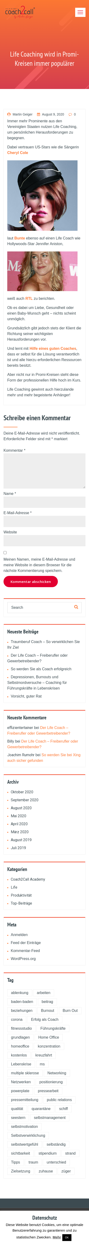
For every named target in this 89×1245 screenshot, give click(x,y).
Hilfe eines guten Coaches (53, 349)
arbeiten (43, 993)
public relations (59, 1100)
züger (66, 1171)
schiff (63, 1109)
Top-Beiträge (21, 903)
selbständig (56, 1144)
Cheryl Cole (17, 153)
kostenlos (19, 1055)
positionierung (51, 1082)
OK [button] (67, 1237)
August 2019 (21, 840)
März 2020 (20, 832)
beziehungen (22, 1011)
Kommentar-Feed (25, 951)
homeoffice (20, 1046)
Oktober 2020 (22, 792)
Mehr (57, 1237)
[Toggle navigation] (80, 12)
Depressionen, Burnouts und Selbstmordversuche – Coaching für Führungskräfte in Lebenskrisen (37, 682)
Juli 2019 (18, 848)
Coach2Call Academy (28, 879)
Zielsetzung (20, 1171)
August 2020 (21, 808)
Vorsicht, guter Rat (26, 696)
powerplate (20, 1091)
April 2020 (19, 824)
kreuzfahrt (43, 1055)
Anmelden (19, 935)
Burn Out (70, 1011)
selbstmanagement (50, 1118)
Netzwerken (21, 1082)
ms (42, 1064)
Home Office (48, 1037)
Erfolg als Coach (44, 1019)
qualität (17, 1109)
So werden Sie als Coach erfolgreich (41, 669)
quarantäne (41, 1109)
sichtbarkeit (20, 1153)
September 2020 (24, 800)
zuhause (46, 1171)
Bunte (19, 238)
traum (33, 1162)
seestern (18, 1118)
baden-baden (22, 1002)
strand (70, 1153)
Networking (57, 1073)
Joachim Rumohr (20, 755)
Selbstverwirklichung (28, 1135)
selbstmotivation (24, 1127)
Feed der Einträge (26, 943)
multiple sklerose (25, 1073)
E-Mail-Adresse (18, 513)
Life (14, 887)
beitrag (47, 1002)
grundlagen (20, 1037)
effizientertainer (20, 727)
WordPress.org (23, 959)
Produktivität (21, 895)
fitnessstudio (21, 1028)
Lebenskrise (21, 1064)
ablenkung (19, 993)
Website (10, 532)
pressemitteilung (24, 1100)
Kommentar (14, 450)
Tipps (15, 1162)
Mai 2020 (18, 816)
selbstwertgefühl (24, 1144)
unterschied (56, 1162)
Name (10, 494)
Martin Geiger (20, 114)
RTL (29, 299)
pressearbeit (48, 1091)
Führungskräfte (53, 1028)
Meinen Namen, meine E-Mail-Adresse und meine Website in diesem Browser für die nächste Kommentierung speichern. (39, 565)
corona (16, 1019)
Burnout (47, 1011)
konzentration (49, 1046)
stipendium (47, 1153)
